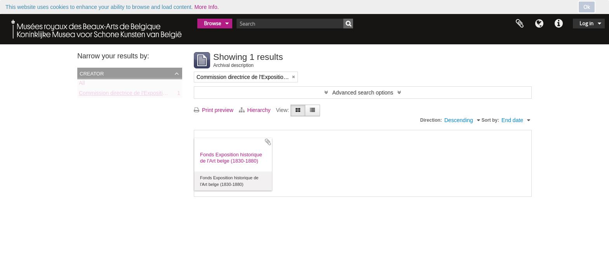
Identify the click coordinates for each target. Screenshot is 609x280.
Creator (92, 73)
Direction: (431, 120)
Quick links (558, 23)
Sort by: (490, 120)
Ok (586, 7)
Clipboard (519, 23)
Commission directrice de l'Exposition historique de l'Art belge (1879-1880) (168, 94)
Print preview (213, 110)
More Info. (206, 7)
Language (539, 23)
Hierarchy (255, 110)
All (82, 84)
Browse (212, 23)
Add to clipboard (268, 142)
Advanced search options (362, 92)
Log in (586, 23)
